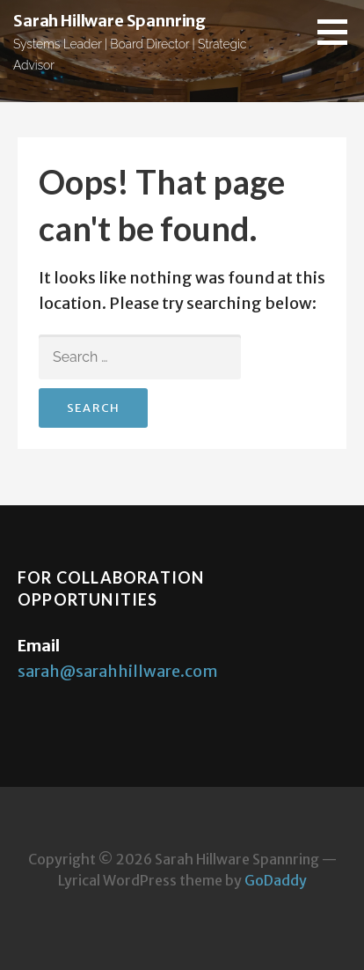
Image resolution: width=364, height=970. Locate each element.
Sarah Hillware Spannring (109, 21)
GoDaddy (275, 880)
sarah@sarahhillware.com (118, 671)
